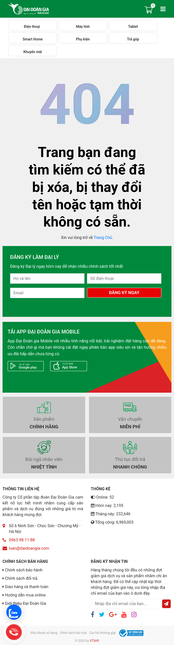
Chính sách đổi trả (21, 578)
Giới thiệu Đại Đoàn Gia (25, 603)
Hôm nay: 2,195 (107, 505)
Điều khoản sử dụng (44, 633)
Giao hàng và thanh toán (26, 586)
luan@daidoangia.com (29, 548)
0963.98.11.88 (22, 540)
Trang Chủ (103, 237)
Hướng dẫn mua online (25, 595)
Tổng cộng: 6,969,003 (112, 522)
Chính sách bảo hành (23, 570)
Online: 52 (102, 497)
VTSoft (94, 640)
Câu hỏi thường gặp (102, 633)
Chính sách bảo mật (73, 633)
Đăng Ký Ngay (124, 292)
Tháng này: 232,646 (110, 513)
